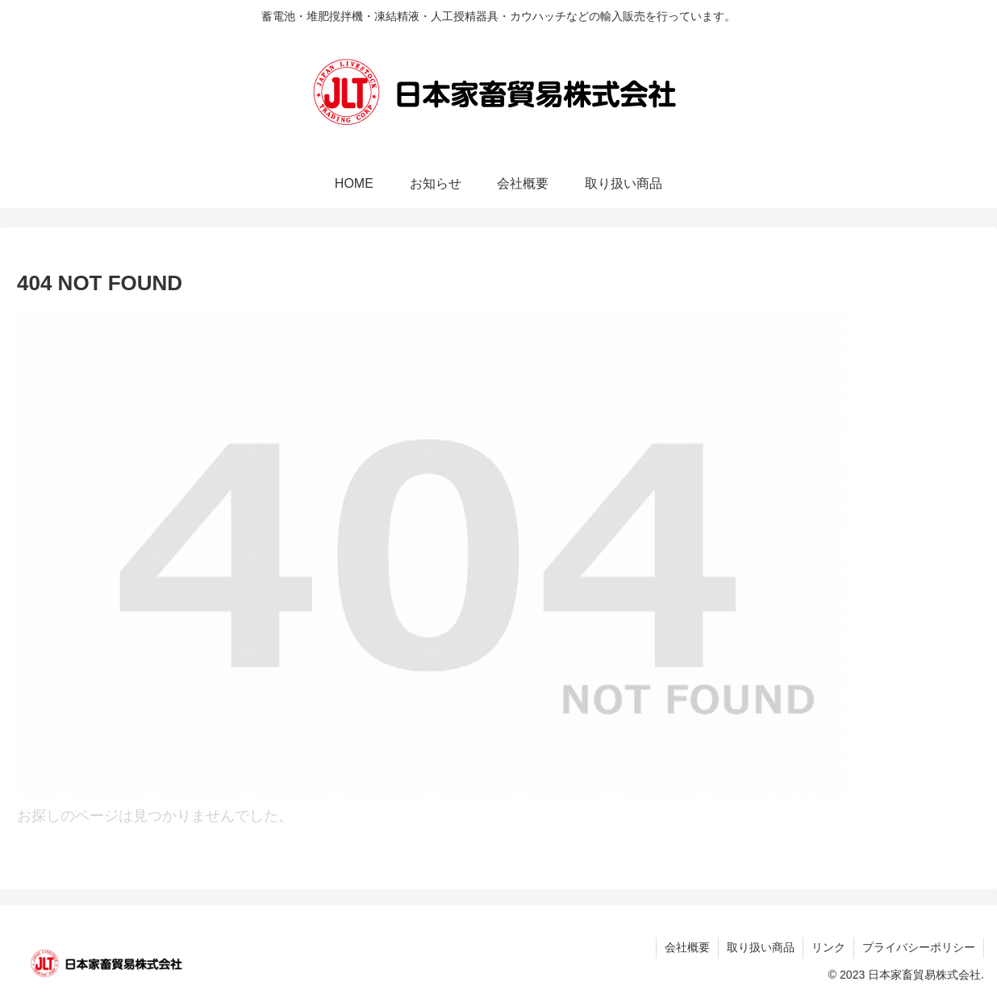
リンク (828, 947)
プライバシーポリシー (918, 947)
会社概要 (687, 947)
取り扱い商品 (761, 947)
